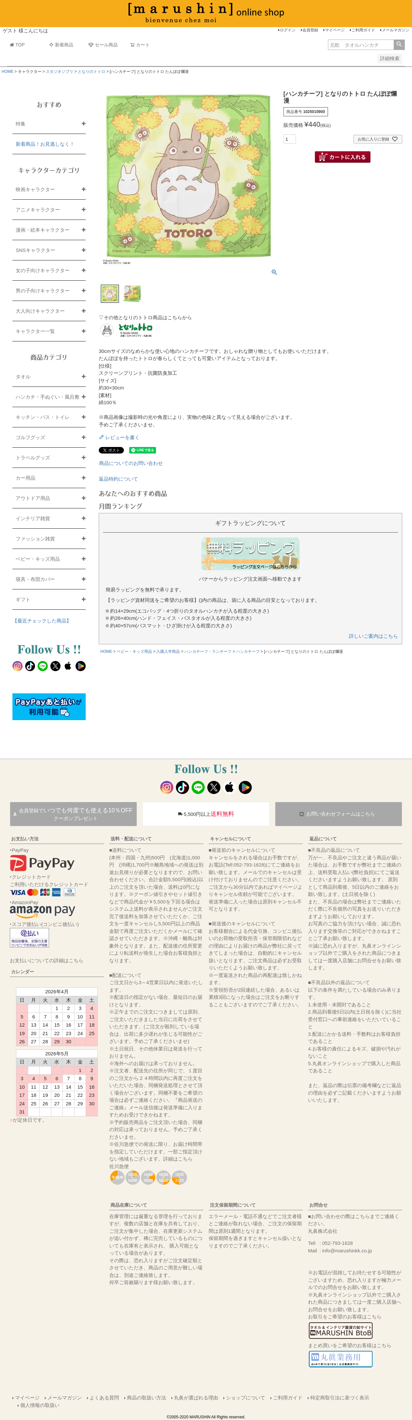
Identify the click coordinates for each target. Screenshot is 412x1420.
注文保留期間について (233, 1205)
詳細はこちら (178, 1159)
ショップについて (245, 1397)
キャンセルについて (230, 838)
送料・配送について (131, 838)
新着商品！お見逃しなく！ (45, 144)
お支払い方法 (25, 838)
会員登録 (310, 30)
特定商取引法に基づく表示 (339, 1397)
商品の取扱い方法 (146, 1397)
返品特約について (118, 479)
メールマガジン (395, 30)
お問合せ (318, 1205)
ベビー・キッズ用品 (134, 651)
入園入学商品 (168, 651)
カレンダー (22, 971)
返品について (323, 838)
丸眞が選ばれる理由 (196, 1397)
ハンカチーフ (248, 651)
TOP (17, 44)
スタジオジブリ (59, 71)
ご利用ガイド (363, 30)
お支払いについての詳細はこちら (46, 960)
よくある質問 (104, 1397)
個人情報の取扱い (40, 1405)
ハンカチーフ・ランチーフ (208, 651)
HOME (7, 71)
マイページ (335, 30)
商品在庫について (129, 1205)
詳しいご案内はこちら (373, 636)
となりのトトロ (91, 71)
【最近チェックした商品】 (41, 620)
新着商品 (61, 44)
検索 (399, 45)
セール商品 (103, 44)
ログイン (288, 30)
